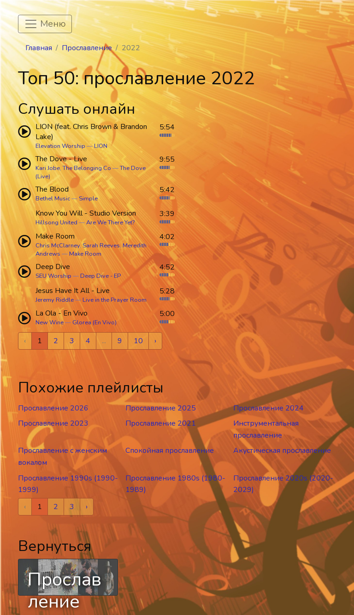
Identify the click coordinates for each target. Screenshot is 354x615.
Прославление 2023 (53, 423)
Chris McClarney (57, 245)
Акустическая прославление (282, 450)
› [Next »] (155, 341)
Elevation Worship (60, 146)
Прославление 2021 (160, 423)
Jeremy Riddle (54, 300)
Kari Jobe (47, 168)
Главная (38, 48)
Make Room (85, 254)
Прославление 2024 (268, 408)
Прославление (87, 48)
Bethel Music (52, 198)
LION (100, 146)
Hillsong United (56, 222)
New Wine (49, 322)
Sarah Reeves (101, 245)
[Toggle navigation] (45, 24)
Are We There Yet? (110, 222)
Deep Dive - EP (100, 276)
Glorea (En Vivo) (94, 322)
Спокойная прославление (169, 450)
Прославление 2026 (53, 408)
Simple (88, 198)
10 (138, 341)
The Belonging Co (87, 168)
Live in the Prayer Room (115, 300)
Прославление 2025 (160, 408)
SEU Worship (53, 276)
